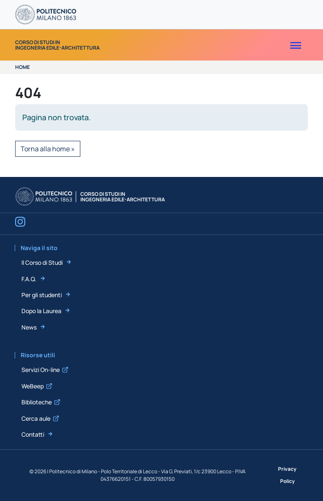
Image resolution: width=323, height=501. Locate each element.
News (29, 327)
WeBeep (32, 386)
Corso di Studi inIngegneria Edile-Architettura (57, 45)
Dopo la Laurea (41, 311)
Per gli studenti (41, 295)
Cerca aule (35, 418)
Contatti (32, 434)
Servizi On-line (40, 370)
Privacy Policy (287, 475)
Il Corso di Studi (42, 262)
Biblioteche (36, 402)
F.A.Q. (29, 279)
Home (22, 67)
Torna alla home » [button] (48, 148)
